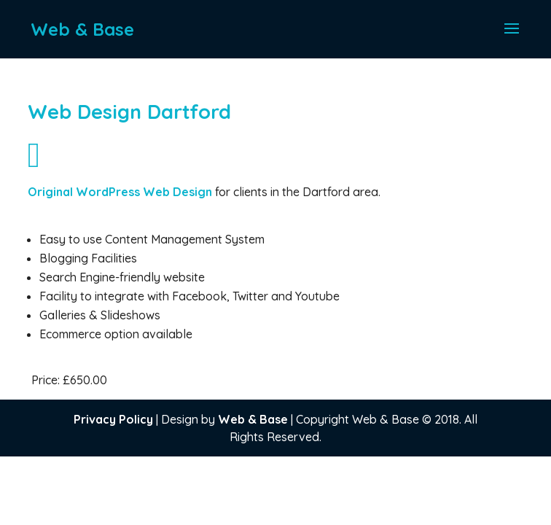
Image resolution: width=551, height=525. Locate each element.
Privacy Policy (113, 419)
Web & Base (253, 419)
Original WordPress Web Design (121, 191)
